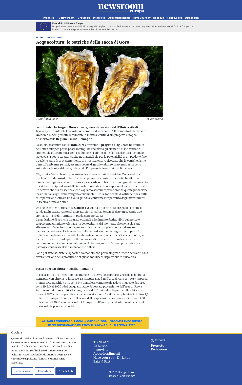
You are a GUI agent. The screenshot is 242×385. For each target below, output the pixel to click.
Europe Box (192, 17)
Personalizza (22, 371)
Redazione (159, 349)
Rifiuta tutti (44, 371)
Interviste (99, 17)
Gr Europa (84, 17)
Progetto (48, 17)
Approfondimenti (119, 17)
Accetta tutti (66, 371)
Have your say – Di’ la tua (148, 17)
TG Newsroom (65, 17)
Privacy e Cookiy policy (121, 375)
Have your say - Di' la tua (111, 357)
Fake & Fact (174, 17)
